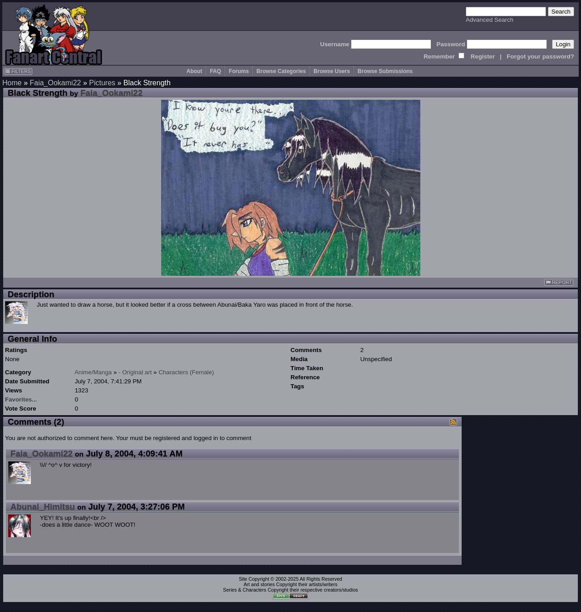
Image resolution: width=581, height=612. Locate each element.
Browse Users (332, 71)
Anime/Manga (93, 372)
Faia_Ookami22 (55, 83)
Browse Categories (281, 71)
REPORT (559, 282)
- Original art (135, 372)
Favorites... (21, 399)
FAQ (215, 71)
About (194, 71)
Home (12, 83)
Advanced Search (489, 19)
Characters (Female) (186, 372)
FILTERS (18, 71)
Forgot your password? (540, 56)
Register (483, 56)
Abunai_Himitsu (42, 506)
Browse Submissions (385, 71)
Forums (239, 71)
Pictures (102, 83)
